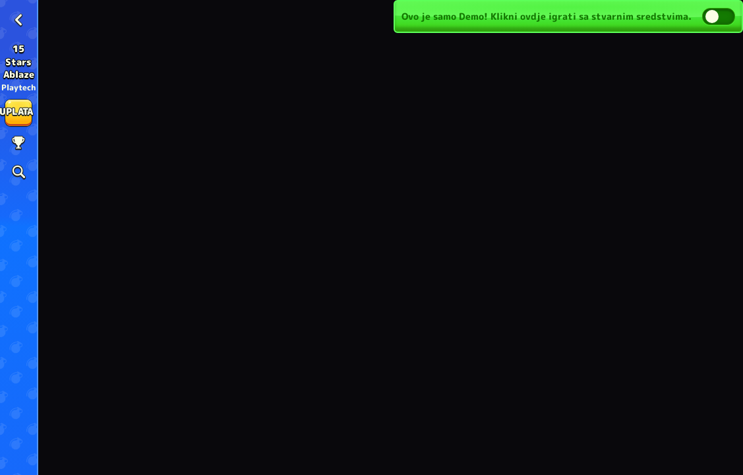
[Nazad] (18, 20)
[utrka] (18, 143)
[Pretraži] (18, 172)
